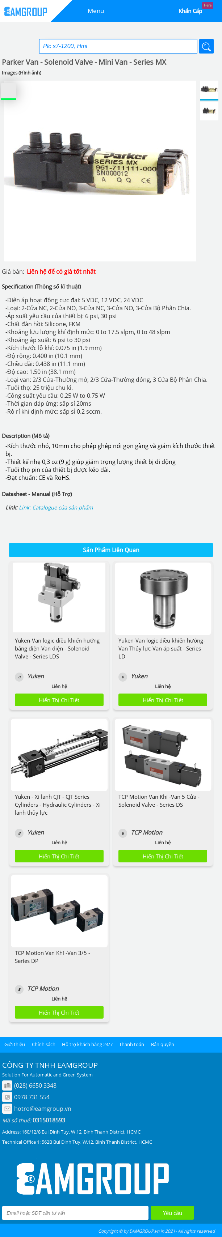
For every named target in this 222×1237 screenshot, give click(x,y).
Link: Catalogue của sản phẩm (56, 507)
